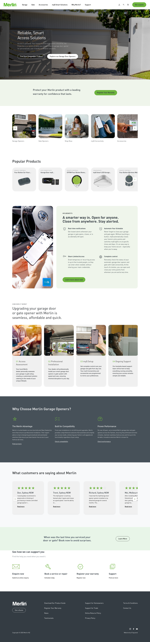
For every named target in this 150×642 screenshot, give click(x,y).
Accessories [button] (43, 5)
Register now (81, 578)
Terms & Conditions (130, 603)
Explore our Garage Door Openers (62, 56)
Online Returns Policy (93, 613)
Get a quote (139, 5)
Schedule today (49, 578)
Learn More (122, 539)
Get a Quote (19, 610)
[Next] (135, 128)
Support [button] (88, 5)
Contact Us (127, 608)
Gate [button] (33, 5)
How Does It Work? (19, 304)
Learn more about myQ (74, 280)
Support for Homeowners (94, 603)
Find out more (17, 444)
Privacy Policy (90, 618)
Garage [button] (24, 5)
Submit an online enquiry (20, 578)
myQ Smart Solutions (60, 5)
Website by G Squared (131, 632)
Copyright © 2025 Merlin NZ (21, 632)
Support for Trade (91, 608)
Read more (20, 506)
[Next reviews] (135, 499)
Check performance (104, 441)
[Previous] (15, 128)
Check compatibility (61, 441)
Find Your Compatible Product (31, 56)
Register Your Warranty (105, 93)
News (46, 613)
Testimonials (49, 618)
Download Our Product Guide (54, 603)
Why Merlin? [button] (76, 5)
